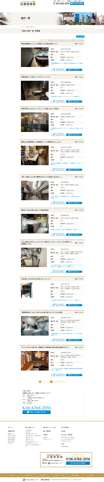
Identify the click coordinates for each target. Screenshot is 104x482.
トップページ (22, 26)
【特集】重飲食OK (11, 439)
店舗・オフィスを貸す (60, 475)
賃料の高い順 (81, 40)
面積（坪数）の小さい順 (53, 40)
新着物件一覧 (11, 433)
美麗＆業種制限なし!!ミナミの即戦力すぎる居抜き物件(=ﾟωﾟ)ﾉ (39, 43)
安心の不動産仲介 (65, 427)
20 (54, 381)
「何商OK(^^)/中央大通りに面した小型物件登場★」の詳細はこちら (64, 229)
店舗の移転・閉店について (31, 433)
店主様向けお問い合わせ (66, 441)
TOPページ (10, 427)
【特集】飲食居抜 (11, 437)
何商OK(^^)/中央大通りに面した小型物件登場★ (35, 210)
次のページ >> (60, 381)
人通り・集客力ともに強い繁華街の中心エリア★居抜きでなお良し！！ (41, 177)
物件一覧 (35, 9)
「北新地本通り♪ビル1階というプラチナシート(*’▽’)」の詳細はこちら (65, 96)
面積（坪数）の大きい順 (65, 40)
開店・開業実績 (68, 9)
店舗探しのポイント (30, 437)
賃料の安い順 (74, 40)
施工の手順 (28, 431)
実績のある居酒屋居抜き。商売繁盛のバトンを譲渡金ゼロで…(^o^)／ (41, 142)
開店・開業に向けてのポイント (32, 442)
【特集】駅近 (10, 442)
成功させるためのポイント (31, 441)
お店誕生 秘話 (29, 430)
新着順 (45, 40)
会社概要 (78, 9)
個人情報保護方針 (65, 446)
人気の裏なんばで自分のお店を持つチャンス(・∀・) (36, 279)
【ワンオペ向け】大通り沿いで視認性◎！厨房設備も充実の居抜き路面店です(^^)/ (45, 347)
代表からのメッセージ (48, 439)
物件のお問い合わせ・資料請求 (67, 437)
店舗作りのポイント (30, 439)
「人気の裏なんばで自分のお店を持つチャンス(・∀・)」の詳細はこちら (65, 300)
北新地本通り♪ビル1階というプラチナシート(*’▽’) (35, 77)
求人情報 (63, 431)
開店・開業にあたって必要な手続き (33, 435)
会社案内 (45, 434)
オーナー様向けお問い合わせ (67, 439)
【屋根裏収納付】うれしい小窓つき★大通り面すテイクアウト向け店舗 (41, 312)
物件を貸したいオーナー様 (57, 9)
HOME (25, 9)
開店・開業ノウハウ (46, 9)
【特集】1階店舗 (11, 441)
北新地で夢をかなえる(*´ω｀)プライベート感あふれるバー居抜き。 (40, 108)
